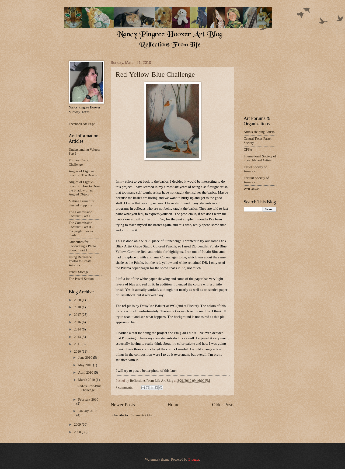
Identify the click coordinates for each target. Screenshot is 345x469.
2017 (78, 314)
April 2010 (86, 372)
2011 (78, 344)
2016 (78, 322)
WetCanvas (251, 189)
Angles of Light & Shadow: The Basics (83, 173)
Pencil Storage (79, 272)
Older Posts (223, 404)
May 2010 (85, 365)
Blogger (193, 459)
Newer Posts (123, 404)
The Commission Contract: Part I (80, 214)
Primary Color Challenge (79, 162)
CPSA (248, 149)
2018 (78, 307)
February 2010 (88, 399)
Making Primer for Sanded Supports (81, 203)
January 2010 (87, 411)
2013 (78, 337)
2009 (78, 424)
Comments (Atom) (142, 415)
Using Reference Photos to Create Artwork (80, 261)
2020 (78, 300)
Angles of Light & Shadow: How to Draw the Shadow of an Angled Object (84, 188)
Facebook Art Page (82, 124)
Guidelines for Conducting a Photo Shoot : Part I (82, 246)
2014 (78, 329)
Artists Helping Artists (259, 132)
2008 (78, 432)
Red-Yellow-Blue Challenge (155, 74)
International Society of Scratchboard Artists (260, 158)
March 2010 (87, 380)
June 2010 (85, 357)
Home (173, 404)
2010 (78, 351)
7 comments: (125, 387)
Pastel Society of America (255, 169)
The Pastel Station (81, 279)
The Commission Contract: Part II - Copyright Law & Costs (81, 229)
